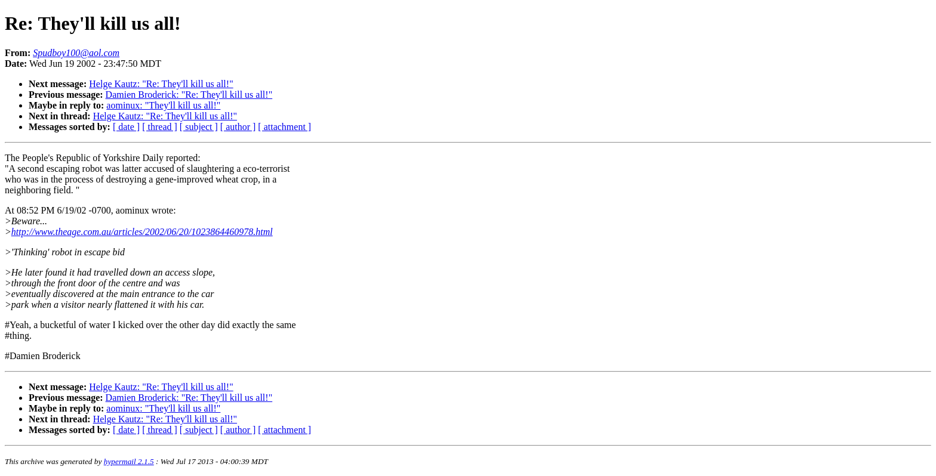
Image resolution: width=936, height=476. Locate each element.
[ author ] (238, 127)
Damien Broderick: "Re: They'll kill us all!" (189, 94)
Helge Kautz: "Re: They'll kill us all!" (161, 84)
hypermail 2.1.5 (129, 461)
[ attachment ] (284, 127)
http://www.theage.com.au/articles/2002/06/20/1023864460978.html (142, 232)
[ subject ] (199, 127)
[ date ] (126, 127)
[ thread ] (159, 127)
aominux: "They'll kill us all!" (163, 105)
